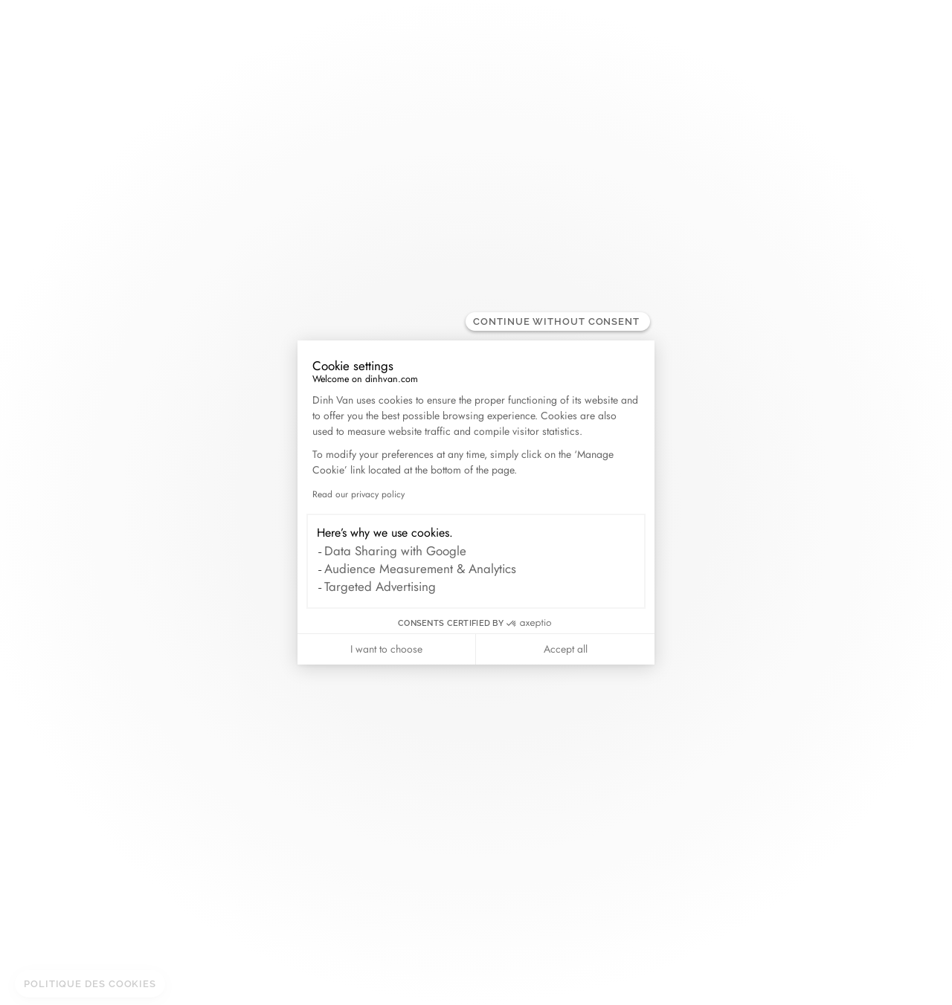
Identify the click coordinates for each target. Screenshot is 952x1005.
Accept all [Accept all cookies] (566, 649)
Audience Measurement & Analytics (420, 569)
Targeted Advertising (380, 586)
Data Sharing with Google (395, 551)
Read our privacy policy (358, 494)
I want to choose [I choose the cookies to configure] (386, 649)
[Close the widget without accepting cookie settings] (558, 321)
